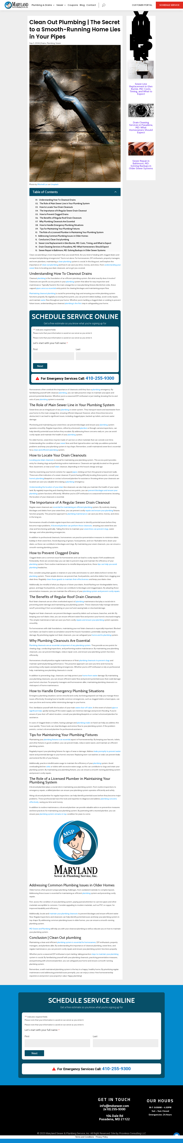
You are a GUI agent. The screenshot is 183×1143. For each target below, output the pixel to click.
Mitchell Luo (42, 188)
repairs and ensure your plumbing (99, 515)
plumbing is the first (73, 307)
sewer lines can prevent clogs (96, 533)
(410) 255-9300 (114, 1113)
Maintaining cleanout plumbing (42, 298)
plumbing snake (83, 727)
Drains (43, 47)
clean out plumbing (50, 269)
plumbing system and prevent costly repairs (101, 595)
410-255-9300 (100, 382)
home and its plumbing (101, 639)
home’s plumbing (36, 482)
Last (78, 353)
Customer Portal (139, 7)
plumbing (41, 282)
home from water (89, 680)
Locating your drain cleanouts (41, 464)
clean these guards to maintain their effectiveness (68, 583)
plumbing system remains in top (53, 818)
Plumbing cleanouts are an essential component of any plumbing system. (60, 649)
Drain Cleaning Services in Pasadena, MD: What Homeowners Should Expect (141, 131)
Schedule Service (167, 7)
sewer (62, 447)
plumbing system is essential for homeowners (76, 946)
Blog (82, 7)
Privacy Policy (102, 1141)
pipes (75, 476)
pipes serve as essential (46, 292)
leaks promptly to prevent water (107, 755)
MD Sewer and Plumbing (39, 933)
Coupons (73, 7)
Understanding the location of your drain (46, 491)
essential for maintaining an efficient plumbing (72, 511)
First (35, 353)
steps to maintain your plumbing (104, 958)
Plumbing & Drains (42, 7)
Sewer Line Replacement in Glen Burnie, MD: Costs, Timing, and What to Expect (140, 93)
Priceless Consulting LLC (132, 1137)
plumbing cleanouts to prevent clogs (94, 664)
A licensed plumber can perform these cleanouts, (71, 530)
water (43, 304)
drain (57, 471)
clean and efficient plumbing (46, 454)
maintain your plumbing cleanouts (63, 918)
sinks (48, 771)
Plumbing (51, 47)
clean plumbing (64, 266)
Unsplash (55, 188)
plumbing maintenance (77, 518)
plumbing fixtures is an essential (57, 744)
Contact (91, 7)
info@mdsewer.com (114, 1110)
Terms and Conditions (84, 1141)
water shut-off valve (83, 712)
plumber (83, 432)
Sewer (59, 7)
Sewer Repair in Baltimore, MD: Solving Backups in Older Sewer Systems (141, 169)
